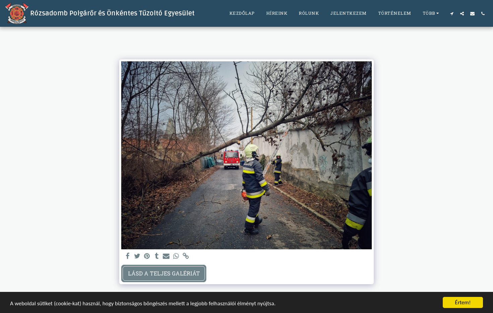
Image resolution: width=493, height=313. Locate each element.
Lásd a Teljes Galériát (164, 273)
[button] (451, 13)
